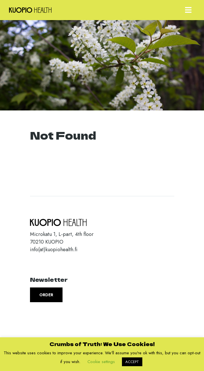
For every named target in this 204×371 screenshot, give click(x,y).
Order (46, 295)
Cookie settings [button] (101, 362)
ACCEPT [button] (132, 361)
